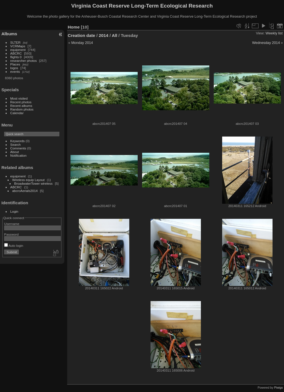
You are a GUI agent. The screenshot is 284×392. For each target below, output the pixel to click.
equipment (18, 49)
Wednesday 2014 (266, 43)
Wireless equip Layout (28, 180)
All (114, 35)
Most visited (19, 98)
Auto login (13, 245)
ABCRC (16, 53)
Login (14, 211)
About (14, 152)
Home (74, 27)
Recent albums (21, 105)
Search (15, 144)
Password (11, 234)
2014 (103, 35)
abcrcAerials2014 (25, 191)
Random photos (22, 109)
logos (14, 68)
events (15, 71)
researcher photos (23, 60)
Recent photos (21, 102)
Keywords (17, 141)
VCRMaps (17, 46)
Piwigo (278, 387)
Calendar (17, 113)
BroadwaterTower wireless (33, 183)
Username (11, 224)
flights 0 (16, 57)
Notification (18, 155)
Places (15, 64)
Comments (18, 148)
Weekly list (274, 33)
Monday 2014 (82, 43)
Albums (9, 33)
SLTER (15, 42)
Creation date (81, 35)
